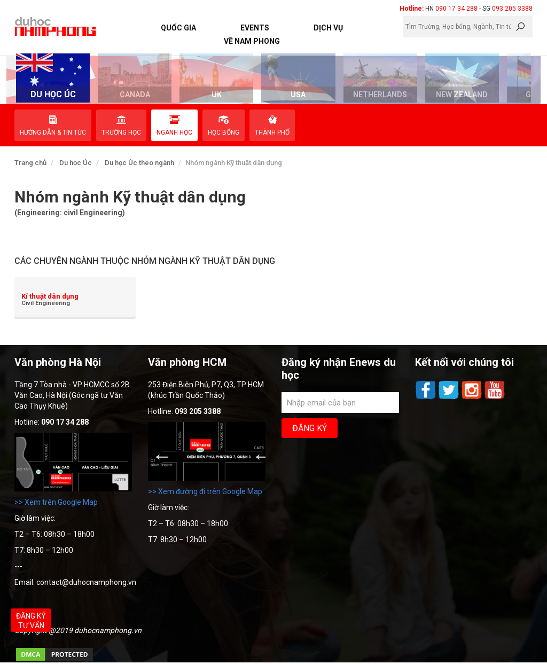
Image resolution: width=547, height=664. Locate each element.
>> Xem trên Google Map (56, 502)
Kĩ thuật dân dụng (50, 296)
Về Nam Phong (252, 41)
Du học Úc (75, 163)
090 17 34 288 (456, 8)
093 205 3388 (512, 8)
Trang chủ (30, 163)
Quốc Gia (178, 28)
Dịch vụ (328, 28)
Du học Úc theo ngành (139, 163)
